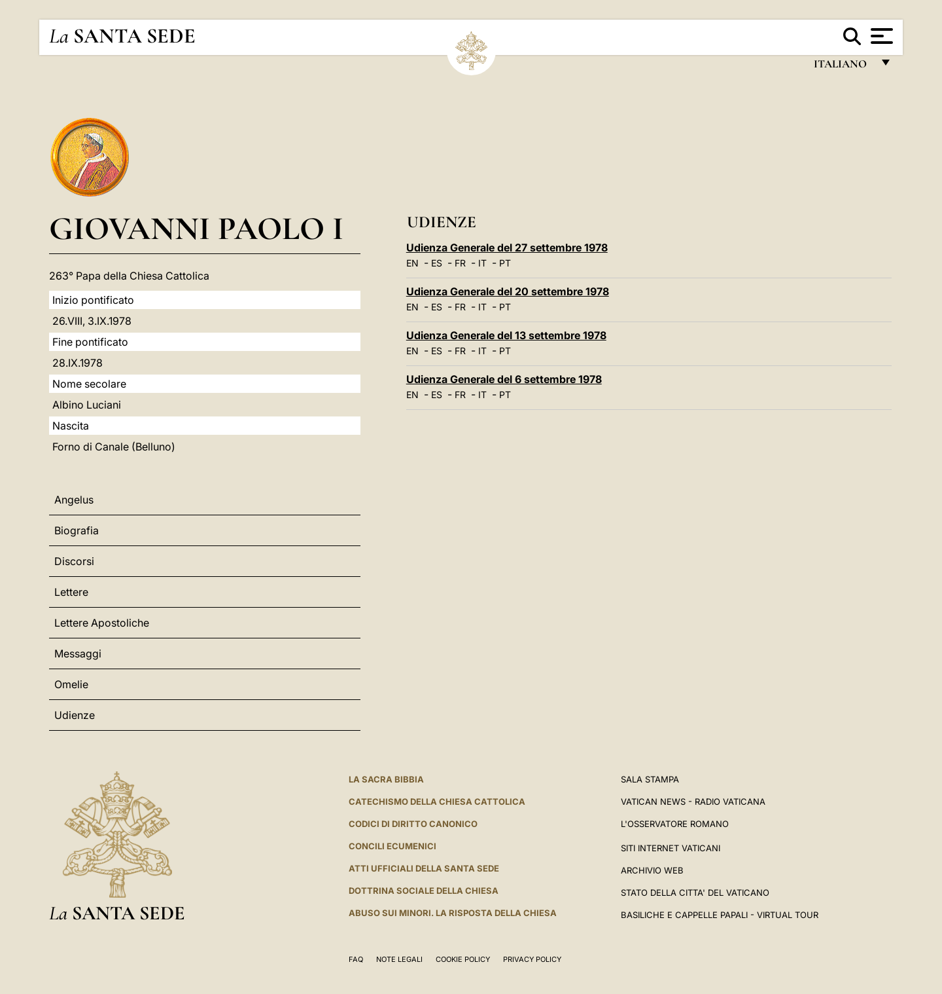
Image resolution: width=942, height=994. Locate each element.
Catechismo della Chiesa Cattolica (437, 801)
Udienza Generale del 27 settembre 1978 (507, 247)
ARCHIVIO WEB (652, 870)
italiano (842, 67)
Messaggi (77, 653)
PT (505, 262)
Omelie (71, 684)
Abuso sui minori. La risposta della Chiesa (453, 913)
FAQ (356, 959)
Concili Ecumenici (392, 846)
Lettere (71, 591)
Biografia (76, 530)
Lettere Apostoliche (101, 622)
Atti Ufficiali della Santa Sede (424, 868)
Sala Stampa (650, 779)
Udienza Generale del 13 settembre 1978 (506, 335)
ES (436, 262)
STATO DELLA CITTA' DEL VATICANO (695, 892)
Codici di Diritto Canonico (413, 824)
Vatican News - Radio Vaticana (693, 801)
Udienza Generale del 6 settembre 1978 (504, 379)
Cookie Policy (463, 959)
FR (460, 262)
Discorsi (74, 561)
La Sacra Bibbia (386, 779)
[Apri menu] (880, 36)
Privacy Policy (532, 959)
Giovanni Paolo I (196, 228)
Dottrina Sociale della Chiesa (423, 890)
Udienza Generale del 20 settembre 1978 (507, 291)
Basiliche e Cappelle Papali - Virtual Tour (719, 915)
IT (482, 262)
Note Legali (399, 959)
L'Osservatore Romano (675, 824)
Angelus (74, 499)
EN (412, 262)
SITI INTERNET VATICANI (670, 848)
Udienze (74, 715)
